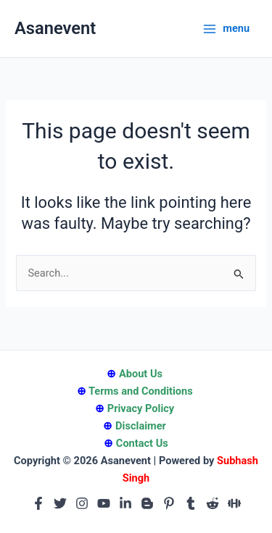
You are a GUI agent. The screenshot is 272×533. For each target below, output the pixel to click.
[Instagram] (81, 503)
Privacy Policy (140, 408)
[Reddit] (212, 503)
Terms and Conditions (140, 391)
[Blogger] (147, 503)
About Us (140, 373)
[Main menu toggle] (225, 28)
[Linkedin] (125, 503)
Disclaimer (140, 425)
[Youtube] (103, 503)
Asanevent (55, 28)
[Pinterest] (169, 503)
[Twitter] (60, 503)
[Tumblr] (190, 503)
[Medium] (234, 503)
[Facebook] (38, 503)
